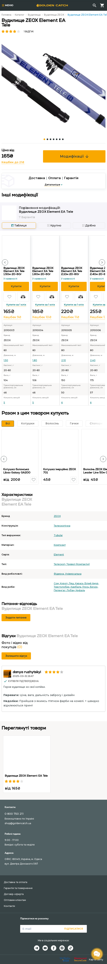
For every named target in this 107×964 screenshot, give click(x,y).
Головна (6, 14)
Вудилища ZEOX (54, 14)
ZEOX (57, 516)
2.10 (63, 360)
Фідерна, (59, 573)
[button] (5, 262)
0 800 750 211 (14, 813)
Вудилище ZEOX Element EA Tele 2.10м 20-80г (71, 271)
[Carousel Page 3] (50, 139)
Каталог (19, 14)
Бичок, (94, 586)
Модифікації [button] (74, 156)
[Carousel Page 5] (56, 139)
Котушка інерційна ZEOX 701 (59, 470)
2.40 (92, 360)
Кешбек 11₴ (70, 317)
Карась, (80, 583)
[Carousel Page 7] (63, 139)
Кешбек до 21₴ (13, 162)
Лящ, (72, 583)
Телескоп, (60, 564)
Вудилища (34, 14)
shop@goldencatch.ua (18, 823)
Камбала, (76, 586)
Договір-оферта (14, 894)
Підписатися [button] (73, 928)
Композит (60, 544)
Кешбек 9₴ (12, 317)
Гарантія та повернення (18, 888)
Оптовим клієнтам (15, 900)
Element (59, 554)
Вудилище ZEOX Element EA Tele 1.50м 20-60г (14, 271)
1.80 (34, 360)
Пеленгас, (60, 590)
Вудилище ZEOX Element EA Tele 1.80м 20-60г (42, 271)
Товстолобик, (62, 586)
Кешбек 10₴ (41, 317)
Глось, (86, 586)
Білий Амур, (92, 583)
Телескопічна (62, 525)
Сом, (57, 583)
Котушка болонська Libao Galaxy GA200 (16, 470)
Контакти (9, 906)
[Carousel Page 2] (47, 139)
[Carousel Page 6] (60, 139)
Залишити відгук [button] (16, 656)
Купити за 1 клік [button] (16, 304)
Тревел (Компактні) (78, 564)
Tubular (58, 535)
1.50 (6, 360)
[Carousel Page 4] (53, 139)
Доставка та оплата (15, 882)
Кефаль (80, 590)
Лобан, (71, 590)
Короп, (64, 583)
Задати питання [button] (16, 617)
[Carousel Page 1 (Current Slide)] (44, 139)
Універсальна (73, 573)
